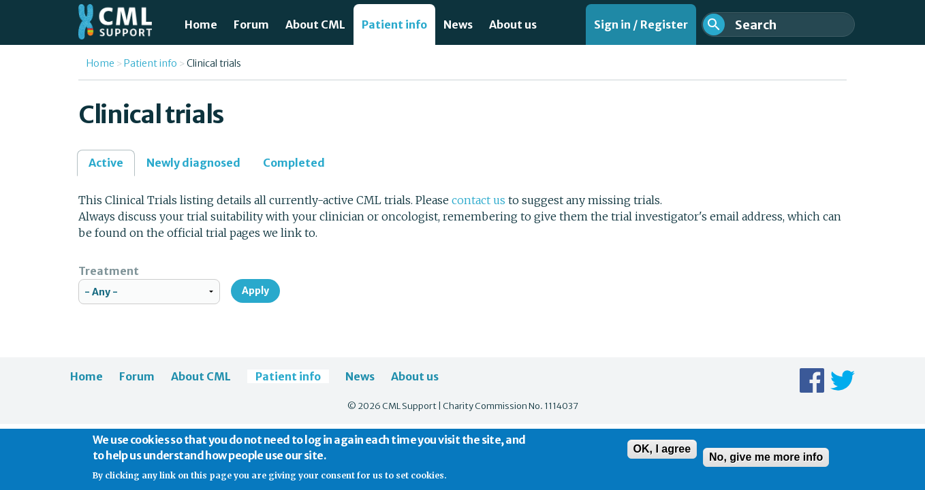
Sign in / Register (641, 24)
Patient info (394, 24)
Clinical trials (214, 63)
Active (112, 166)
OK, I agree (662, 453)
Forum (251, 24)
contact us (478, 200)
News (458, 24)
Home (201, 24)
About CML (315, 24)
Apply (255, 290)
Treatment (108, 271)
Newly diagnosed (193, 162)
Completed (294, 162)
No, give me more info (766, 461)
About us (513, 24)
